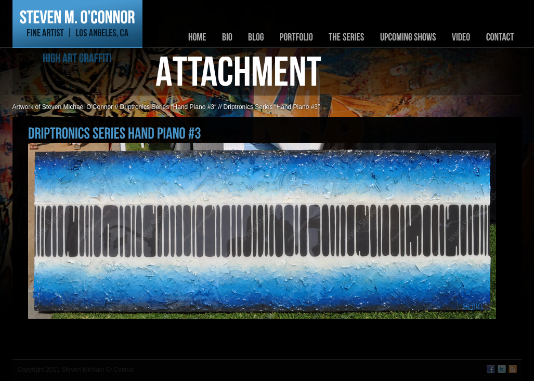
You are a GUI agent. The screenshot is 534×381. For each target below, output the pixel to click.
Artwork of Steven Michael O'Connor (62, 107)
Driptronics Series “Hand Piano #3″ (168, 107)
